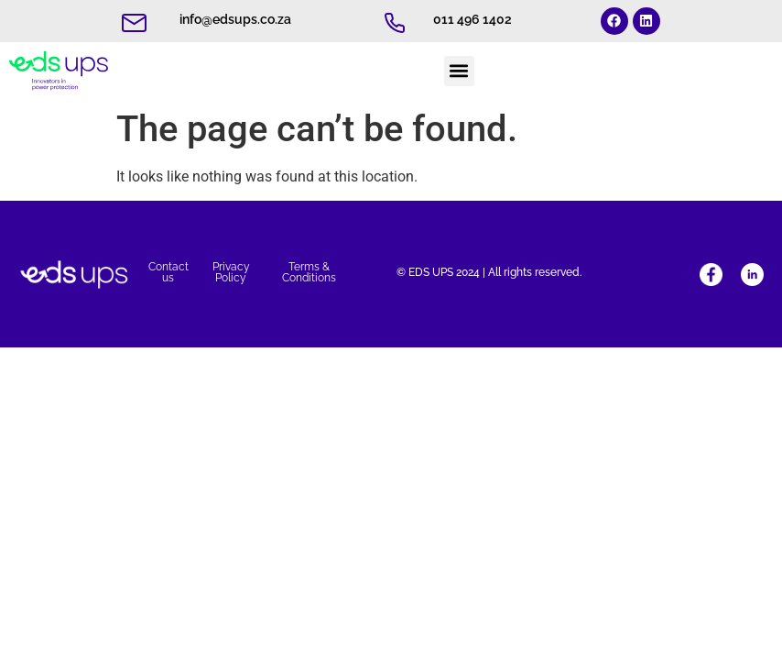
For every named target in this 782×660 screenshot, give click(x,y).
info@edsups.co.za (235, 19)
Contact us (168, 272)
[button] (459, 71)
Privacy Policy (231, 272)
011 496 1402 (472, 19)
